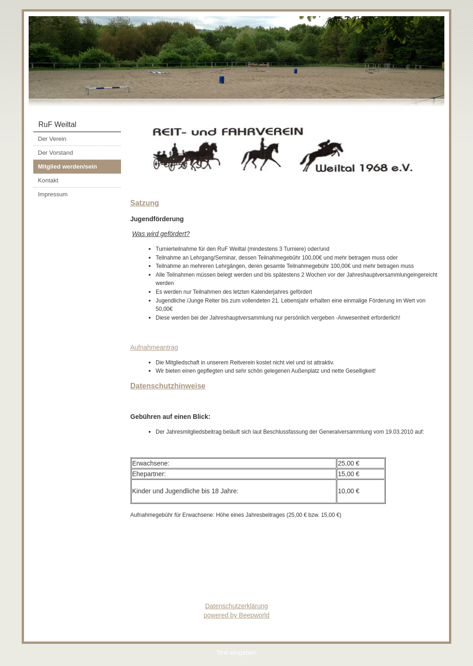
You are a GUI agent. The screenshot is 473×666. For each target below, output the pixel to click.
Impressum (52, 194)
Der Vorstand (55, 152)
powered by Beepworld (236, 615)
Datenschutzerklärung (236, 606)
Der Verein (52, 138)
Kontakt (48, 180)
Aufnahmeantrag (154, 347)
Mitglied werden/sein (67, 166)
